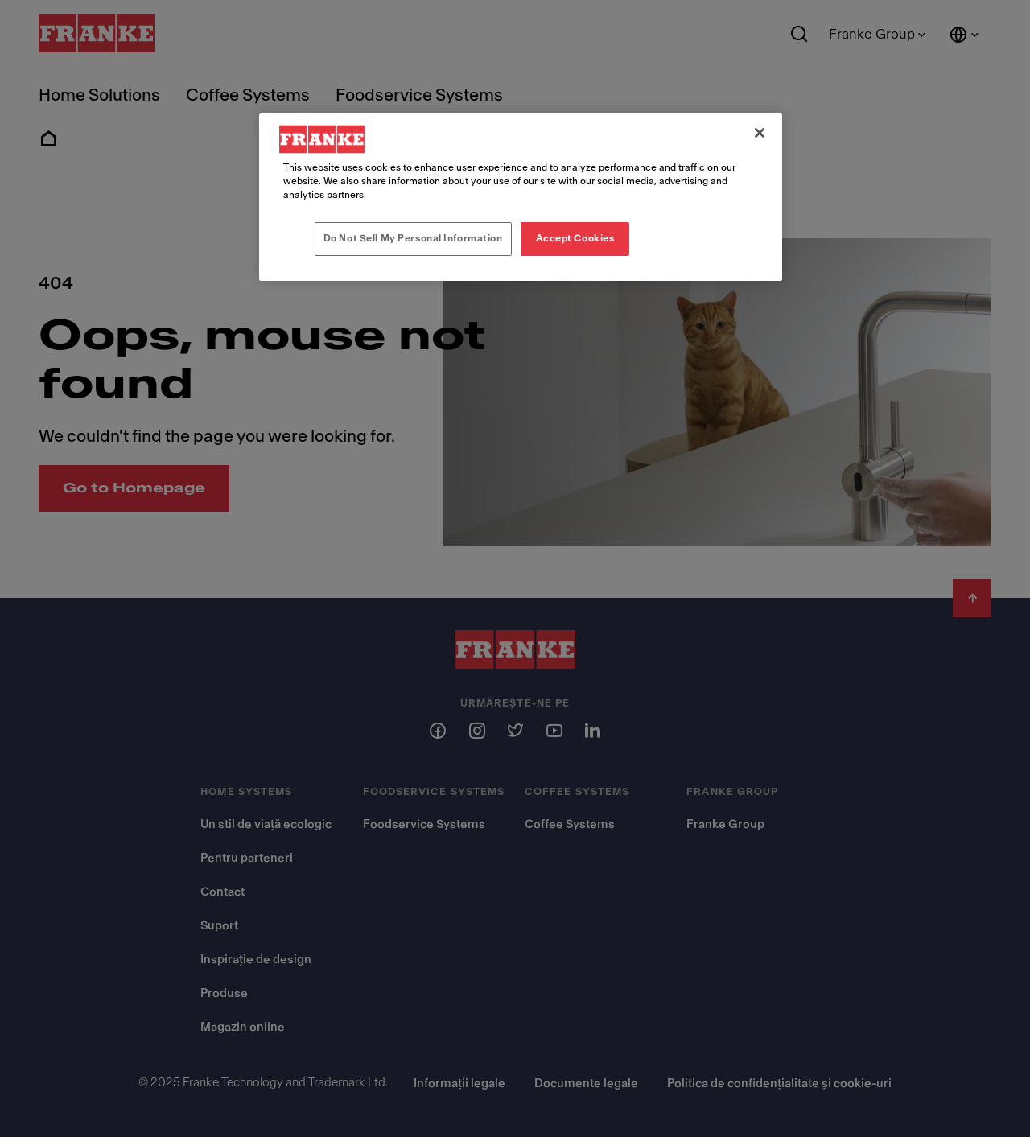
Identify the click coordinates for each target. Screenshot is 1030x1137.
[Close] (759, 132)
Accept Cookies (575, 238)
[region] (520, 197)
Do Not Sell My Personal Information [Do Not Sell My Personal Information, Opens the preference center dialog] (413, 238)
